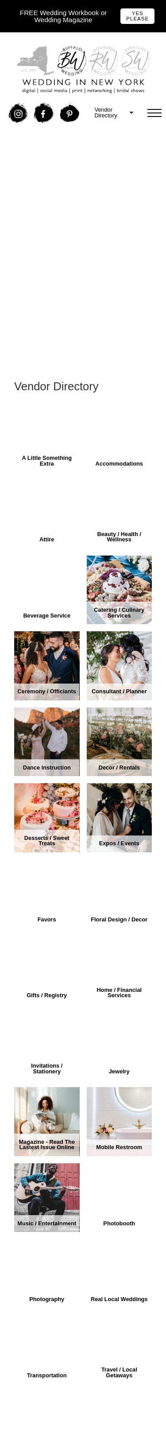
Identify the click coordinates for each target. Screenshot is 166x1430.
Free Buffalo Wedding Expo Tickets (69, 148)
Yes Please (137, 16)
